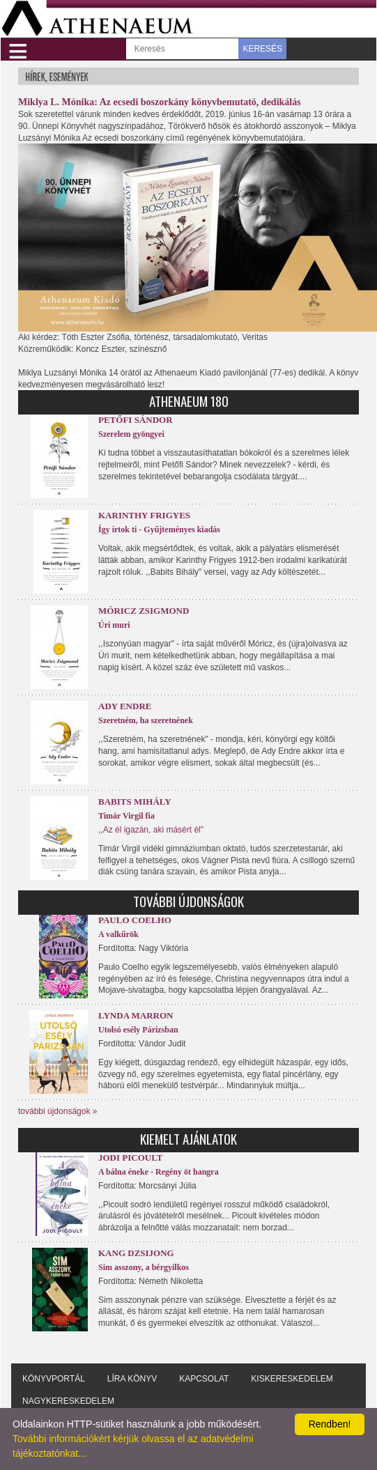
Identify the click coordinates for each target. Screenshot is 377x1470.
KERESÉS (262, 49)
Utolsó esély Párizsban (138, 1030)
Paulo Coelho (134, 920)
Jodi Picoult (130, 1157)
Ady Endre (124, 706)
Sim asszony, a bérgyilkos (143, 1267)
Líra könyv (132, 1379)
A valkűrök (118, 934)
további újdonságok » (57, 1111)
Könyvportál (53, 1379)
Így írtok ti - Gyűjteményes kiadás (159, 529)
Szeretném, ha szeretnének (145, 720)
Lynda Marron (136, 1015)
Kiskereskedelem (291, 1379)
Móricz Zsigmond (143, 610)
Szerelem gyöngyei (131, 434)
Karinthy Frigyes (144, 515)
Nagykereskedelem (68, 1401)
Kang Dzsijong (136, 1253)
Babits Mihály (134, 801)
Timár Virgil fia (126, 816)
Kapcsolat (204, 1379)
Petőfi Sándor (135, 420)
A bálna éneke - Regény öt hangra (158, 1172)
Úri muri (114, 625)
